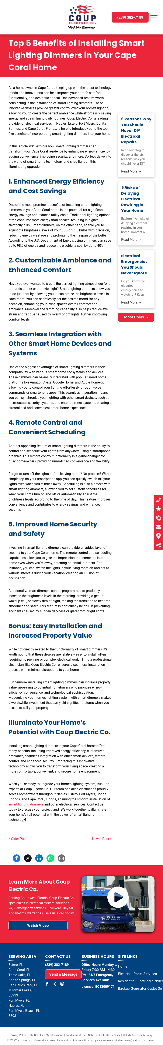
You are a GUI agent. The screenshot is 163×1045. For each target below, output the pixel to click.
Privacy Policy (18, 1034)
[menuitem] (123, 966)
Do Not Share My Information (46, 1034)
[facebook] (46, 984)
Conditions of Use (76, 1034)
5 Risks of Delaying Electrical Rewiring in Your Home (132, 199)
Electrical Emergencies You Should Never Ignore (134, 264)
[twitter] (54, 984)
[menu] (153, 17)
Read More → (131, 171)
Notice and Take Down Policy (104, 1034)
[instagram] (62, 984)
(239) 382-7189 (57, 965)
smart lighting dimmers (25, 804)
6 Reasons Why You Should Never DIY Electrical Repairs (136, 130)
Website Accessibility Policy (137, 1034)
